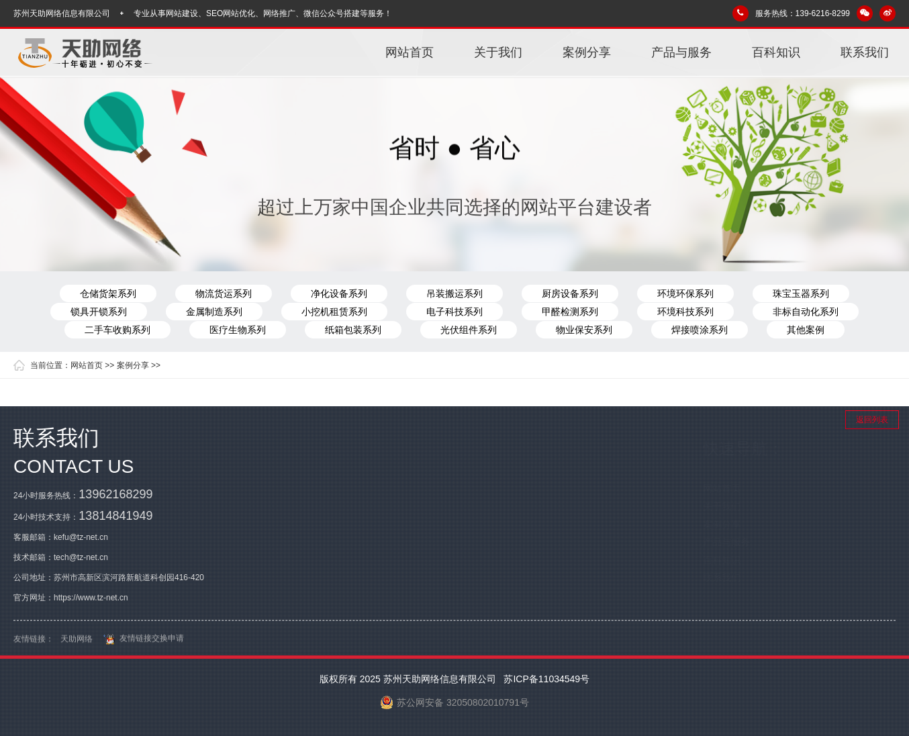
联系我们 (865, 52)
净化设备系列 (339, 293)
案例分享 (587, 52)
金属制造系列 (214, 311)
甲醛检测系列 (570, 311)
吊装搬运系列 (454, 293)
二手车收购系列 (117, 329)
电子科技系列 (454, 311)
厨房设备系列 (570, 293)
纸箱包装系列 (353, 329)
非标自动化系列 (806, 311)
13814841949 (115, 515)
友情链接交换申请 (141, 643)
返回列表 (872, 419)
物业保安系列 (584, 329)
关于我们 (498, 52)
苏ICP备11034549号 (545, 679)
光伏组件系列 (468, 329)
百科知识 (776, 52)
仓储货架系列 (108, 293)
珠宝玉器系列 (801, 293)
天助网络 (76, 644)
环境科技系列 (685, 311)
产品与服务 (681, 52)
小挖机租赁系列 (334, 311)
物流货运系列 (223, 293)
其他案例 (805, 329)
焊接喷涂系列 (699, 329)
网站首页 (409, 52)
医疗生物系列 (237, 329)
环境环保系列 (685, 293)
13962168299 (115, 494)
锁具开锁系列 (98, 311)
